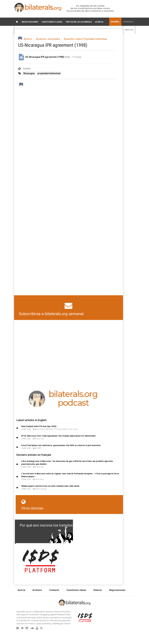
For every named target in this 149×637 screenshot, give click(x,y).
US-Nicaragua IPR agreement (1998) (44, 57)
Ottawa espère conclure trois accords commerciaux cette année (50, 486)
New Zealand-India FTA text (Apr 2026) (38, 426)
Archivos (37, 590)
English (129, 30)
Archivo (28, 38)
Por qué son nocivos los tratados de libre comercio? (61, 525)
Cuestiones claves (51, 22)
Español (115, 22)
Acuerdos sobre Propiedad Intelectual (85, 38)
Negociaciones (30, 22)
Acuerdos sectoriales (48, 38)
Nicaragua (29, 73)
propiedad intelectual (48, 73)
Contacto (54, 590)
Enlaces (97, 590)
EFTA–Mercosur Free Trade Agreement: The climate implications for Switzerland (58, 436)
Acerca (99, 22)
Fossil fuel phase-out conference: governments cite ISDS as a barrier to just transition (61, 445)
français (128, 22)
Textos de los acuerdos (79, 22)
